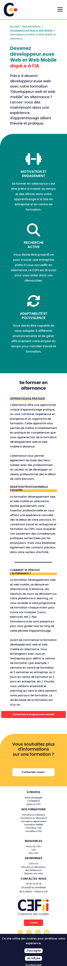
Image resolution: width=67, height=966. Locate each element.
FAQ (34, 850)
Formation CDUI (33, 831)
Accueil (14, 26)
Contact (33, 923)
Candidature (33, 801)
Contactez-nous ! (33, 772)
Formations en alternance (33, 818)
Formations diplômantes (33, 821)
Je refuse (33, 958)
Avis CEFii (33, 853)
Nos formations (31, 26)
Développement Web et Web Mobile (31, 30)
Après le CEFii (34, 804)
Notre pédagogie (33, 798)
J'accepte (33, 950)
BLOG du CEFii (33, 846)
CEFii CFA (33, 864)
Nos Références (33, 870)
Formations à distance (33, 815)
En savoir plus (33, 965)
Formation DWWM (33, 825)
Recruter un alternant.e (33, 867)
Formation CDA (33, 828)
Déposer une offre (33, 873)
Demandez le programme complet (33, 714)
